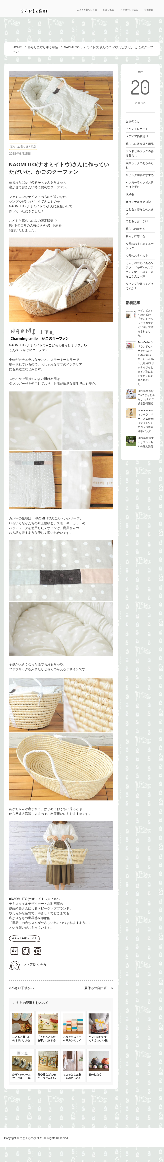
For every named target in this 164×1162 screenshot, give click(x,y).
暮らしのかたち (135, 228)
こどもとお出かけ (137, 221)
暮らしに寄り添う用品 (23, 146)
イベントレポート (137, 128)
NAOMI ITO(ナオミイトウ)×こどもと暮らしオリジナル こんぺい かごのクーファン (61, 345)
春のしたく (95, 1074)
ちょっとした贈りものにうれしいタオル (72, 1078)
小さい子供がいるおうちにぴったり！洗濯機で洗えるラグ (25, 988)
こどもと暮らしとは (87, 10)
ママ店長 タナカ (34, 964)
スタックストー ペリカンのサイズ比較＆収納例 (72, 1040)
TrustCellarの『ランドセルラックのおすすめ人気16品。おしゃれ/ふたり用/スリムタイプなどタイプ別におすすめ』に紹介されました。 (146, 363)
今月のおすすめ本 (137, 255)
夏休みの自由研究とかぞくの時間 (97, 988)
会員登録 (148, 10)
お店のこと (133, 121)
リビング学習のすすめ (140, 175)
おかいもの (108, 10)
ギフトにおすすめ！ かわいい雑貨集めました (98, 1040)
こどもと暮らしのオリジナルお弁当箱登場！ (21, 1040)
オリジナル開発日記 (138, 201)
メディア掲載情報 (137, 136)
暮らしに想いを (135, 236)
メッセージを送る (129, 10)
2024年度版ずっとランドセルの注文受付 (146, 442)
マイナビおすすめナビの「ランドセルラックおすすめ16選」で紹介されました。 (145, 323)
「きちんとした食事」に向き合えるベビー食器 (47, 1040)
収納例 (130, 194)
